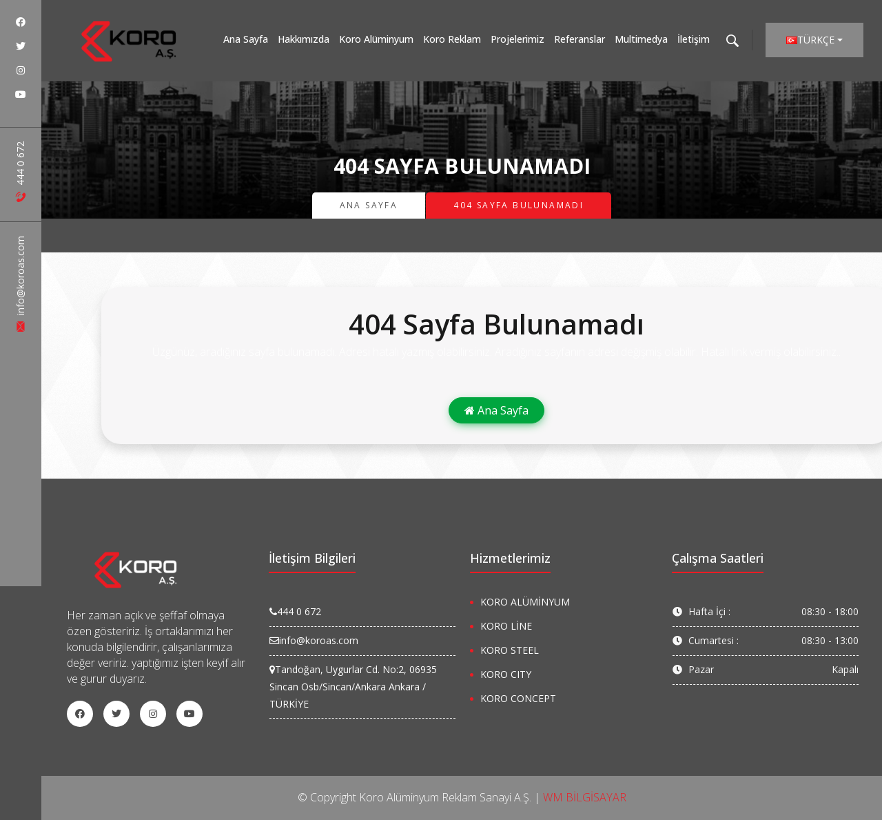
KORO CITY (505, 674)
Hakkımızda (303, 39)
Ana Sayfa (245, 39)
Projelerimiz (517, 39)
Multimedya (641, 39)
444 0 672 (20, 171)
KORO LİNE (506, 625)
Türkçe (810, 39)
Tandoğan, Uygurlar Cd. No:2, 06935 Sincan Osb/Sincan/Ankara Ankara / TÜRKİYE (353, 686)
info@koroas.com (20, 284)
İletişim (693, 39)
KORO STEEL (509, 650)
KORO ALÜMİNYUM (525, 601)
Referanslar (579, 39)
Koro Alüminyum (376, 39)
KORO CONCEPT (518, 698)
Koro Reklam (452, 39)
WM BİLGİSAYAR (584, 797)
